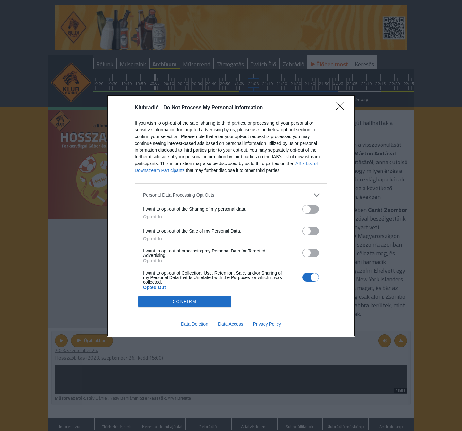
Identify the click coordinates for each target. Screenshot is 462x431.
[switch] (310, 209)
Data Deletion (194, 324)
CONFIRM (185, 301)
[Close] (342, 108)
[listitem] (231, 195)
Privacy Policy (267, 324)
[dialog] (231, 215)
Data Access (230, 324)
